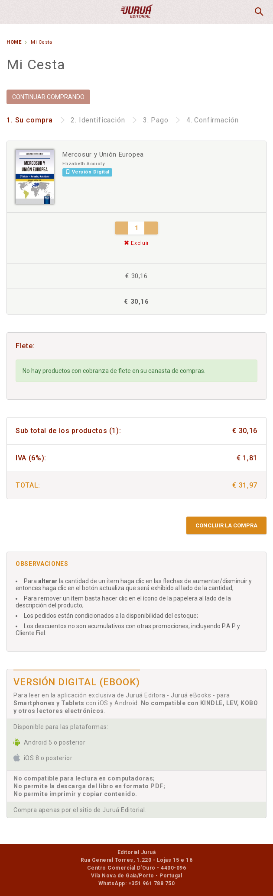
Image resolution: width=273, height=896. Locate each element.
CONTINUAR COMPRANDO (48, 96)
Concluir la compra (226, 525)
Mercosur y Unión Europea (103, 154)
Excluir (136, 243)
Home (13, 42)
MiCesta (237, 12)
